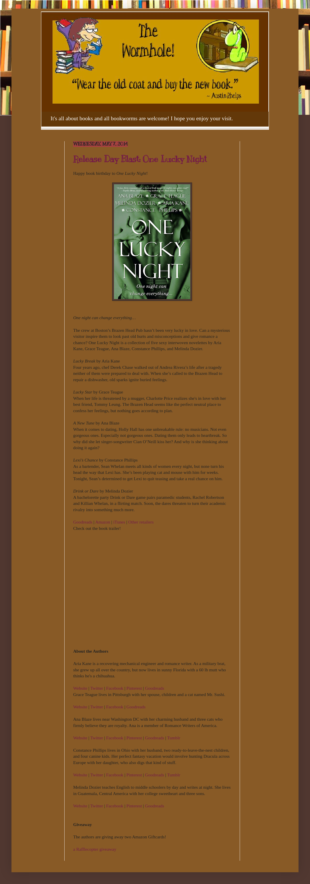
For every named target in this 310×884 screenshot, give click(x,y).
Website (80, 688)
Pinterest (134, 688)
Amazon (102, 521)
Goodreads (82, 521)
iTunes (119, 521)
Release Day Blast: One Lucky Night (140, 159)
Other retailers (141, 521)
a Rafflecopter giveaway (94, 849)
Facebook (114, 688)
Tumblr (173, 737)
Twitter (96, 688)
